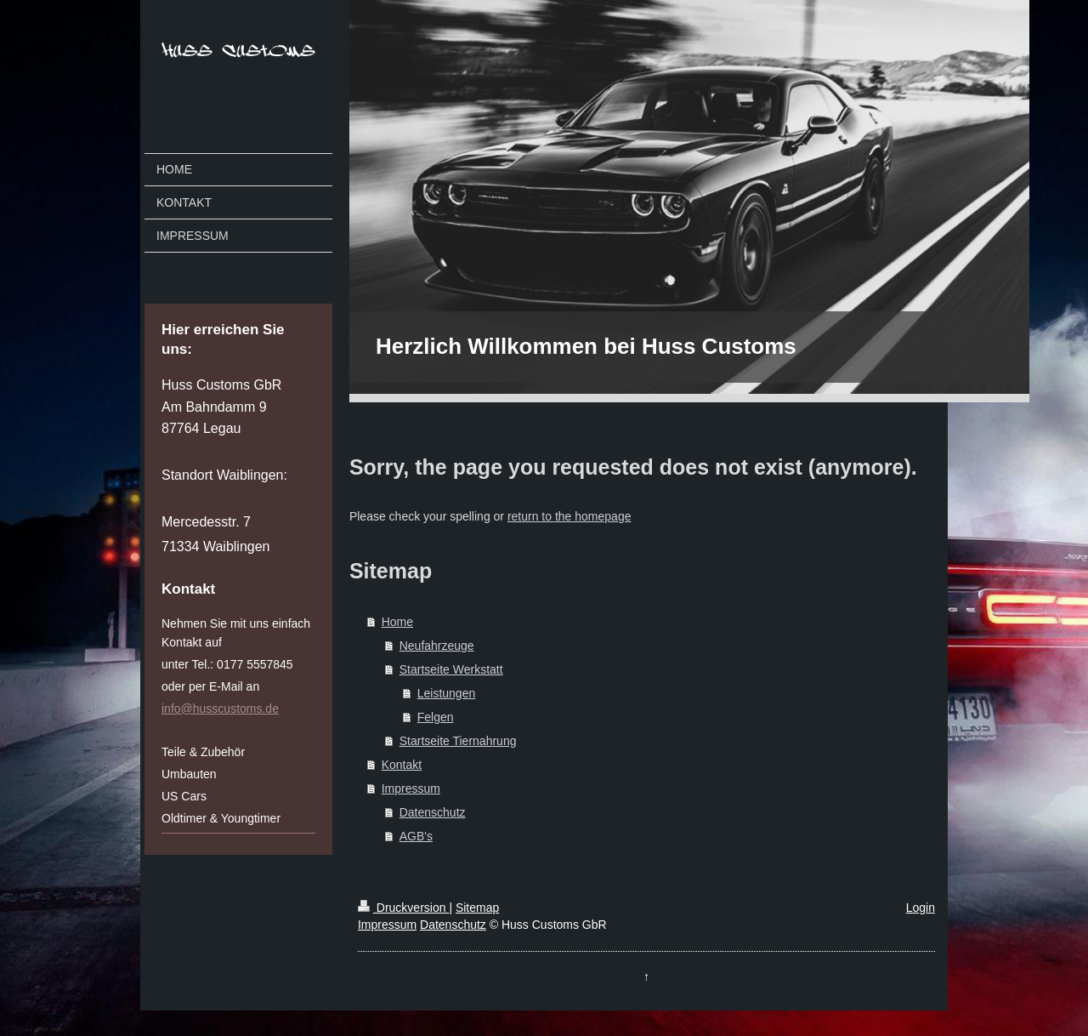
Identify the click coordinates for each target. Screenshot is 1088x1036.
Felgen (435, 717)
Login (920, 907)
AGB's (416, 836)
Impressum (411, 788)
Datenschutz (433, 812)
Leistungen (446, 693)
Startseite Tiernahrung (458, 741)
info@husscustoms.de (220, 708)
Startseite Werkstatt (451, 669)
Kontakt (402, 764)
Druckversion (403, 907)
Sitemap (477, 907)
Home (397, 622)
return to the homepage (569, 516)
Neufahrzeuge (437, 645)
